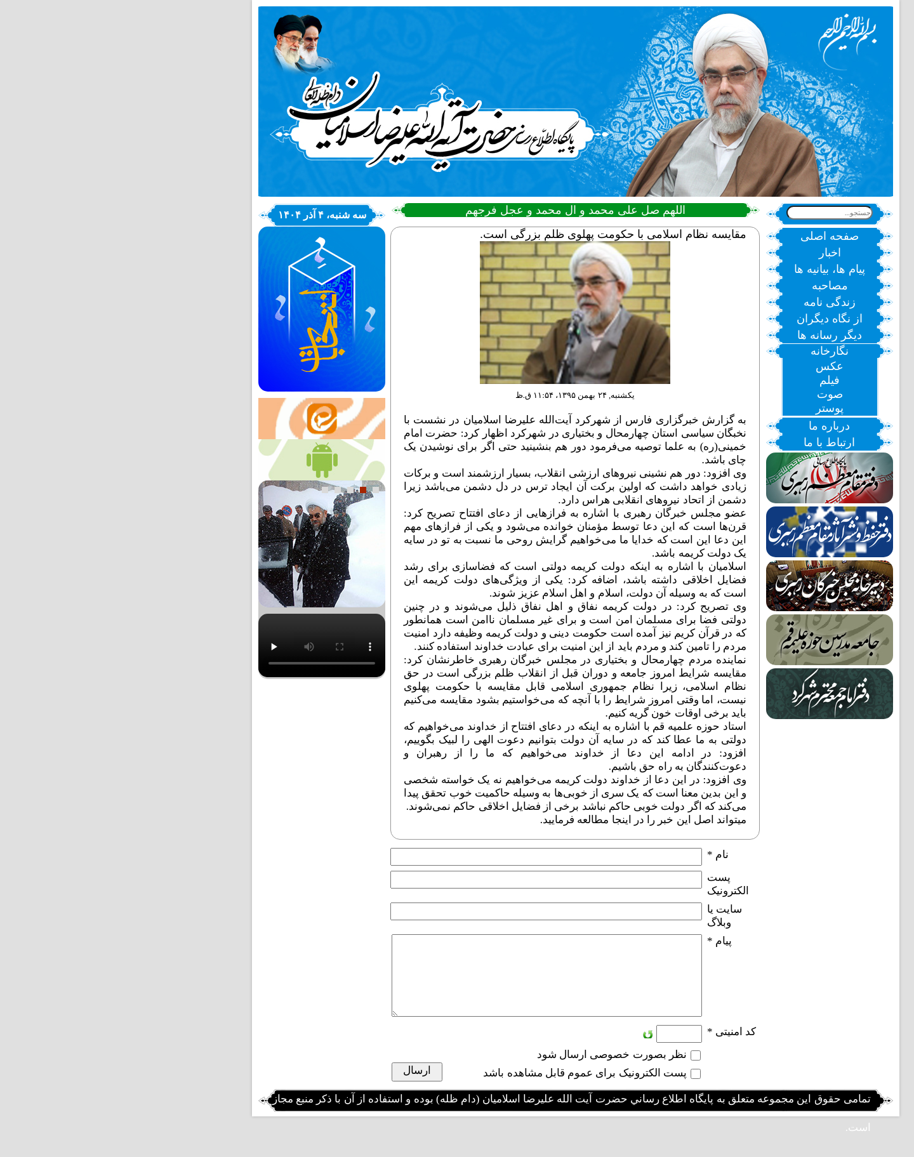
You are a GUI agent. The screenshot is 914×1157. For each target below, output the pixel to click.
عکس (711, 366)
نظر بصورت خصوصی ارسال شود (493, 1070)
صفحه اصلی (711, 236)
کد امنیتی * (612, 1047)
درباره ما (710, 426)
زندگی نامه (711, 302)
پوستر (711, 408)
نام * (599, 855)
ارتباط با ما (710, 442)
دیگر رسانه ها (711, 335)
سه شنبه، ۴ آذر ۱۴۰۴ (203, 214)
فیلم (711, 380)
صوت (711, 394)
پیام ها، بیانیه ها (710, 269)
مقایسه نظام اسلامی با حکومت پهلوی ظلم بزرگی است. (494, 234)
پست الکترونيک (609, 884)
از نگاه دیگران (711, 318)
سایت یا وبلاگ (605, 916)
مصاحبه (711, 285)
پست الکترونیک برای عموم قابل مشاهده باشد (466, 1088)
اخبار (711, 252)
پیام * (600, 941)
